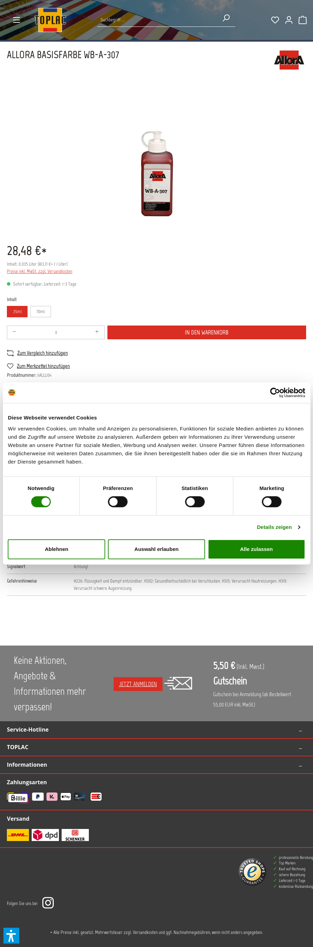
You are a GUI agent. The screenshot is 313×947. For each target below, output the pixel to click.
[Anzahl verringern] (14, 332)
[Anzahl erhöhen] (97, 332)
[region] (156, 160)
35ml (17, 312)
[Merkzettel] (275, 20)
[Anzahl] (56, 332)
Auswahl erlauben (156, 549)
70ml (40, 312)
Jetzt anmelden (138, 684)
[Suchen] (226, 18)
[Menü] (16, 20)
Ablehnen (56, 549)
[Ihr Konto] (289, 20)
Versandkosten (145, 932)
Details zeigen (274, 527)
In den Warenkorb (207, 332)
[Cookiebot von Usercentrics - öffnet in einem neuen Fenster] (275, 392)
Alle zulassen (256, 549)
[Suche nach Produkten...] (157, 19)
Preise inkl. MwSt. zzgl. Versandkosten (39, 271)
